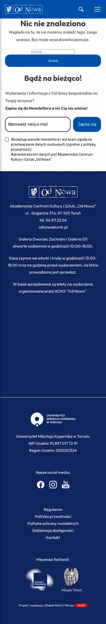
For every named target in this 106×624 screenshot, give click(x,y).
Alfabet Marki (53, 605)
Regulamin (53, 509)
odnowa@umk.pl (52, 227)
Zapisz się (87, 124)
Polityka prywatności (53, 516)
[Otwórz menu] (97, 9)
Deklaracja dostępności (53, 530)
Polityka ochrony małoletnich (53, 523)
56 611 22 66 (56, 220)
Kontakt (53, 537)
